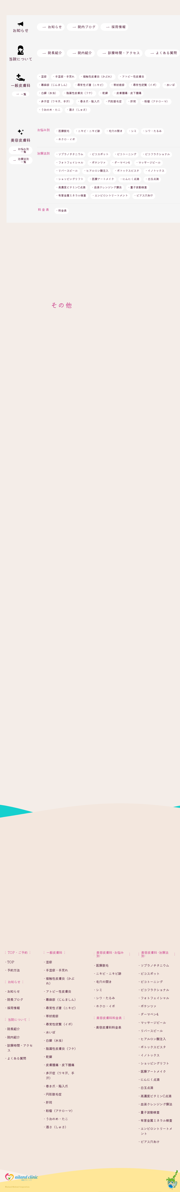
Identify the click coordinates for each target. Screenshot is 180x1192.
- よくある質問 (15, 1058)
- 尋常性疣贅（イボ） (144, 85)
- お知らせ (12, 991)
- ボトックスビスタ (127, 170)
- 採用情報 (12, 1007)
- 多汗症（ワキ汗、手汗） (55, 101)
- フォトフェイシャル (69, 162)
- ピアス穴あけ (143, 195)
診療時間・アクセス (124, 52)
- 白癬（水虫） (48, 93)
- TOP (9, 962)
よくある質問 (166, 52)
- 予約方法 (12, 970)
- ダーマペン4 (121, 162)
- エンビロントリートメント (110, 195)
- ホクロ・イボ (65, 139)
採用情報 (118, 26)
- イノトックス (155, 170)
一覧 (23, 94)
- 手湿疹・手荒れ (64, 76)
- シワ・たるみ (152, 131)
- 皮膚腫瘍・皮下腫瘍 (127, 93)
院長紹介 (55, 52)
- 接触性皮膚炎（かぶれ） (97, 76)
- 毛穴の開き (115, 131)
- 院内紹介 (12, 1037)
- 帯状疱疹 (117, 85)
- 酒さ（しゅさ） (77, 109)
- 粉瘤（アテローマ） (155, 101)
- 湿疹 (43, 76)
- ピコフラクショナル (156, 154)
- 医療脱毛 (62, 131)
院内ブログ (87, 26)
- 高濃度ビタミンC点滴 (70, 187)
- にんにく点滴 (130, 179)
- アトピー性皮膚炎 (132, 76)
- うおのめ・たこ (49, 109)
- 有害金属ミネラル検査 (71, 195)
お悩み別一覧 (23, 150)
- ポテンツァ (98, 162)
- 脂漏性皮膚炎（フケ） (79, 93)
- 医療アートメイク (102, 179)
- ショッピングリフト (69, 179)
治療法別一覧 (23, 160)
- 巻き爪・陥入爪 (89, 101)
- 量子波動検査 (137, 187)
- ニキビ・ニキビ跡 (88, 131)
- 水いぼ (170, 85)
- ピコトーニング (125, 154)
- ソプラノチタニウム (69, 154)
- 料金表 (61, 210)
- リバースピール (67, 170)
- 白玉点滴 (152, 179)
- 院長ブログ (14, 999)
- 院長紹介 (12, 1028)
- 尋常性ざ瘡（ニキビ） (90, 85)
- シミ (133, 131)
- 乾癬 (104, 93)
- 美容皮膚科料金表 (107, 1027)
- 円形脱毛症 (114, 101)
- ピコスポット (99, 154)
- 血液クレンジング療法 (107, 187)
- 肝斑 (132, 101)
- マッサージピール (148, 162)
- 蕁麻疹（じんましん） (54, 85)
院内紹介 (85, 52)
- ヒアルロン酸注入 (96, 170)
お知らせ (55, 26)
